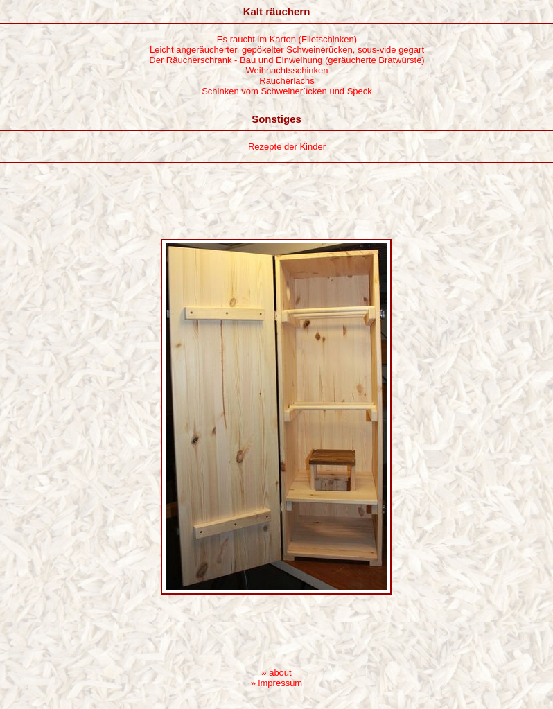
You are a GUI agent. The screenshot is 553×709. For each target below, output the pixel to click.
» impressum (276, 683)
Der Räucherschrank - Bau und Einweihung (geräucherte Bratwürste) (286, 60)
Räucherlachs (287, 81)
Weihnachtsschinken (287, 70)
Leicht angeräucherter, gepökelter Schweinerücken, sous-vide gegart (287, 49)
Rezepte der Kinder (287, 146)
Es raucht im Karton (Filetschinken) (287, 39)
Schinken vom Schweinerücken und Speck (287, 91)
